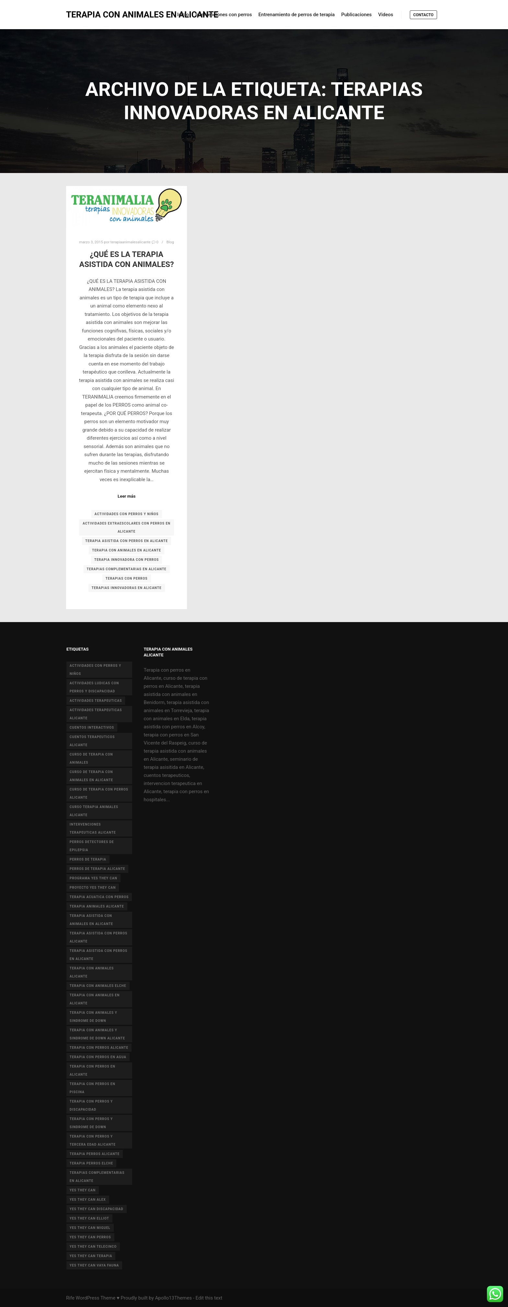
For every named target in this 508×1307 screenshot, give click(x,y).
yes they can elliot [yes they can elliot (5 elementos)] (89, 1218)
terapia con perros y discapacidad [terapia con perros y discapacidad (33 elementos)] (91, 1105)
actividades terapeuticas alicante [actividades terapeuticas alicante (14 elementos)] (96, 714)
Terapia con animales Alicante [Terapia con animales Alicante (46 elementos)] (92, 972)
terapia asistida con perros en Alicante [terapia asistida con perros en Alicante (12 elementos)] (98, 955)
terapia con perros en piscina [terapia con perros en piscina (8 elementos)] (92, 1088)
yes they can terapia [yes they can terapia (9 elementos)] (91, 1256)
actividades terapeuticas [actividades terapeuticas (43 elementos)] (96, 700)
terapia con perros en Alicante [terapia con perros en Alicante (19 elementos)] (92, 1070)
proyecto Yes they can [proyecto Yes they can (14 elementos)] (93, 887)
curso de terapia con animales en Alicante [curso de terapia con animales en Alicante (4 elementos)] (91, 776)
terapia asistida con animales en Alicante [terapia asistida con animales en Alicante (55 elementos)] (91, 920)
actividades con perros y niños (127, 514)
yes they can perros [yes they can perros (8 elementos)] (90, 1237)
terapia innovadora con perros (126, 559)
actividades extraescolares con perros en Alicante (126, 527)
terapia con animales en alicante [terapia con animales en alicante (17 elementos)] (95, 999)
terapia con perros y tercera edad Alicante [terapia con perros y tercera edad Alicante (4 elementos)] (93, 1140)
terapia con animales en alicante (126, 550)
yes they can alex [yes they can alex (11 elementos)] (88, 1199)
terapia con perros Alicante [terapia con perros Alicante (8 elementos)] (99, 1047)
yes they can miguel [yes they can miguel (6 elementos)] (90, 1228)
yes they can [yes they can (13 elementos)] (83, 1190)
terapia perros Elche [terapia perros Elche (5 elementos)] (91, 1163)
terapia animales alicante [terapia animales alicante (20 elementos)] (97, 906)
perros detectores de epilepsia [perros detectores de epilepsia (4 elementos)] (92, 846)
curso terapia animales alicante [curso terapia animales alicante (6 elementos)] (94, 811)
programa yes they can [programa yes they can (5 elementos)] (93, 878)
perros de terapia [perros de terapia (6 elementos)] (88, 859)
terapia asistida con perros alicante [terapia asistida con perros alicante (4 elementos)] (98, 937)
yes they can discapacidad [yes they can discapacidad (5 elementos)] (96, 1209)
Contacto (423, 15)
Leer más (126, 496)
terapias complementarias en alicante (127, 569)
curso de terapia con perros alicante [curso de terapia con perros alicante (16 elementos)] (99, 793)
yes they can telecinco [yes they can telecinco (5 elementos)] (93, 1246)
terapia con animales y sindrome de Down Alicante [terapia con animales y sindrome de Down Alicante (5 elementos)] (97, 1034)
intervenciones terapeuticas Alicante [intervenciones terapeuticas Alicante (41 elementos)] (93, 828)
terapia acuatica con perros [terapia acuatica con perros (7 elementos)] (99, 897)
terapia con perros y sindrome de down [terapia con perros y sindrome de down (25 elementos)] (91, 1123)
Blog (170, 242)
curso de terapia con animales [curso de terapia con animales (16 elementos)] (91, 758)
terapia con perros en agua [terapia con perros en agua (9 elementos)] (98, 1057)
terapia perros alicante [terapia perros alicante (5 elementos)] (95, 1154)
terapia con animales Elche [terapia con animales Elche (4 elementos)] (98, 986)
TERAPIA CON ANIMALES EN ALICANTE (98, 14)
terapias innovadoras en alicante (127, 588)
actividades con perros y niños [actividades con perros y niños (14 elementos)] (95, 670)
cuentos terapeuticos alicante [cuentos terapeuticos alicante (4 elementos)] (92, 741)
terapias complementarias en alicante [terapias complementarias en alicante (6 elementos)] (97, 1177)
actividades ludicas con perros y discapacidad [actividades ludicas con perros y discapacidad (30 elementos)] (94, 687)
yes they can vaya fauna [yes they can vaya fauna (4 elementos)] (94, 1265)
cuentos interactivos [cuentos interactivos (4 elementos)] (92, 727)
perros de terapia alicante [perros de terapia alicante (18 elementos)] (97, 869)
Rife (70, 1298)
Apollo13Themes (173, 1298)
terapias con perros (127, 578)
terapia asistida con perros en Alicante (126, 541)
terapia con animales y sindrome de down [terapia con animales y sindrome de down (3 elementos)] (93, 1017)
